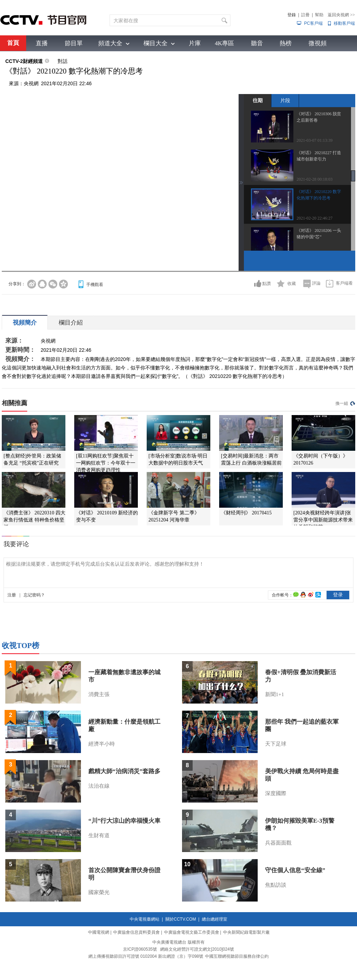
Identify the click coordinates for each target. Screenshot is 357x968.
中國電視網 (98, 932)
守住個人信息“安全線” (295, 870)
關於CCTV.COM (180, 919)
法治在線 (99, 786)
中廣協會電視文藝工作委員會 (191, 932)
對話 (63, 61)
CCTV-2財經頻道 (24, 61)
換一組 (341, 403)
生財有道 (99, 835)
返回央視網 (341, 14)
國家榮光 (99, 892)
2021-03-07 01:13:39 (315, 140)
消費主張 (99, 694)
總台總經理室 (214, 919)
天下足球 (275, 744)
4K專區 (224, 43)
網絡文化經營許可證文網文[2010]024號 (197, 949)
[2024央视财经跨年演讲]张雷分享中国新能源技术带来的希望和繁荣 (323, 520)
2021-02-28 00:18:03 (315, 179)
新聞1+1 (274, 694)
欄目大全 (156, 43)
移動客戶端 (344, 23)
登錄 (291, 14)
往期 (258, 100)
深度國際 (275, 793)
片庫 (195, 43)
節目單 (74, 43)
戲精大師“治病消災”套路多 (124, 771)
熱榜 (286, 43)
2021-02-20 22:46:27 (315, 218)
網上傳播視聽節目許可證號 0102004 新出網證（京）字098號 (145, 956)
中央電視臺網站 (144, 919)
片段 (285, 100)
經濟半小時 (101, 744)
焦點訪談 (275, 885)
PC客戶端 (313, 23)
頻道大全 (110, 43)
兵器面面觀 (278, 843)
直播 (42, 43)
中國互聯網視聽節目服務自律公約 (237, 956)
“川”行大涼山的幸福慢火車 (124, 820)
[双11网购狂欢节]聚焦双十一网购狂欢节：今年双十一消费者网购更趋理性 (105, 463)
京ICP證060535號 (140, 949)
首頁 (13, 43)
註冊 (305, 14)
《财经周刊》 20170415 (246, 512)
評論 (316, 283)
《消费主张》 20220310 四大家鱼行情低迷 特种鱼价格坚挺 (34, 520)
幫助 (319, 14)
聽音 (257, 43)
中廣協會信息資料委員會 (136, 932)
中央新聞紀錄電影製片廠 (246, 932)
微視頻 (318, 43)
